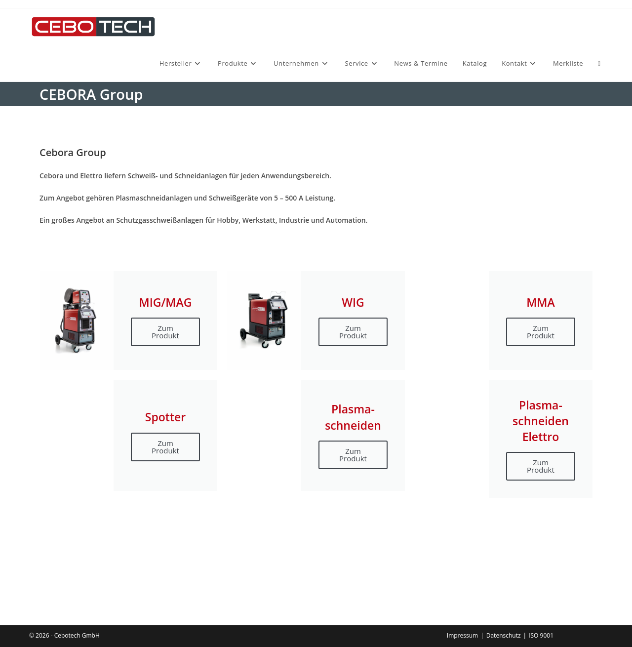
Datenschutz (503, 635)
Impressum (462, 635)
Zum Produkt (165, 331)
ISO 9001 (541, 635)
